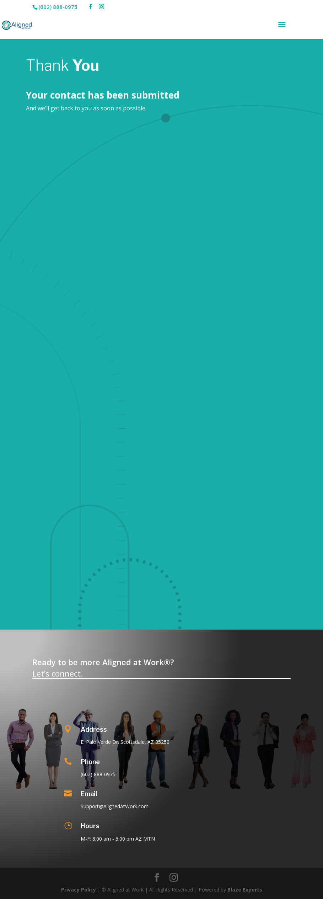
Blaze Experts (244, 889)
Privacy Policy (78, 889)
